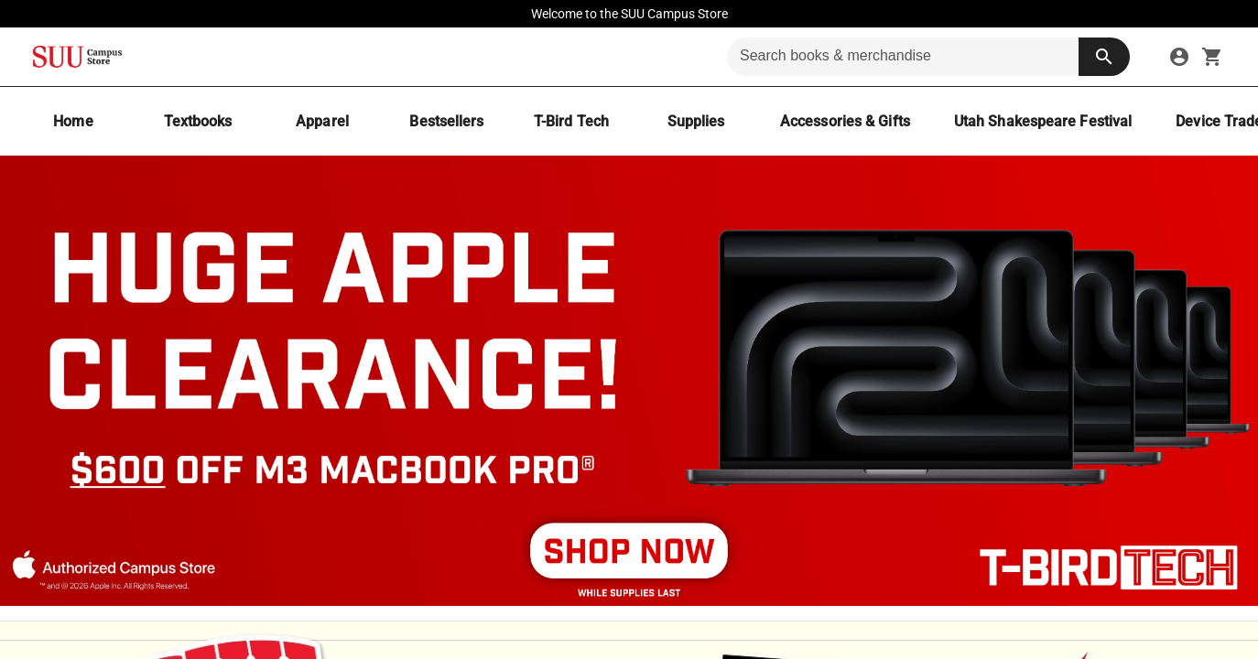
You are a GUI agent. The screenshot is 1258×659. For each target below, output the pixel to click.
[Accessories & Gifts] (845, 121)
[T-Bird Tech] (571, 121)
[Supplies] (696, 121)
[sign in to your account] (1179, 56)
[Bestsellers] (447, 121)
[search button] (1104, 57)
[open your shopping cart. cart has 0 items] (1212, 56)
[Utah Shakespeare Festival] (1042, 121)
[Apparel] (322, 121)
